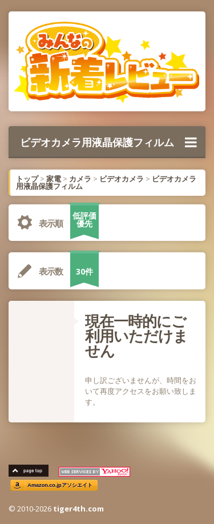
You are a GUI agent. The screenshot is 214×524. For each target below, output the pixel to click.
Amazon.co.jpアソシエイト (59, 485)
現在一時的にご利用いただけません (136, 336)
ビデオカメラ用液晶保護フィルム (108, 142)
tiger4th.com (78, 508)
